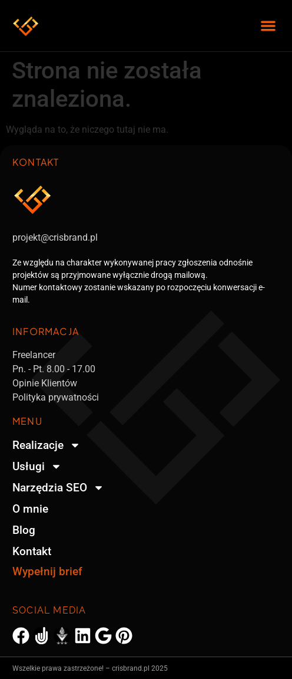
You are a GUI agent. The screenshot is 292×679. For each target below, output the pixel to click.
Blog (23, 530)
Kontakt (31, 551)
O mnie (30, 509)
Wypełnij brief (47, 571)
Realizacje (46, 445)
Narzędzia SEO (58, 487)
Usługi (37, 466)
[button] (269, 26)
